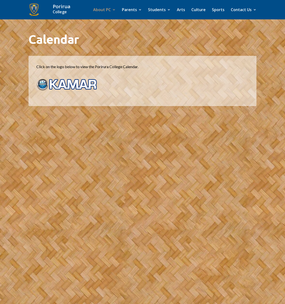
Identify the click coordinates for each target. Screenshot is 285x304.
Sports (218, 10)
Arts (181, 10)
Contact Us (241, 10)
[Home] (66, 9)
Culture (198, 10)
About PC (102, 10)
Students (157, 10)
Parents (129, 10)
